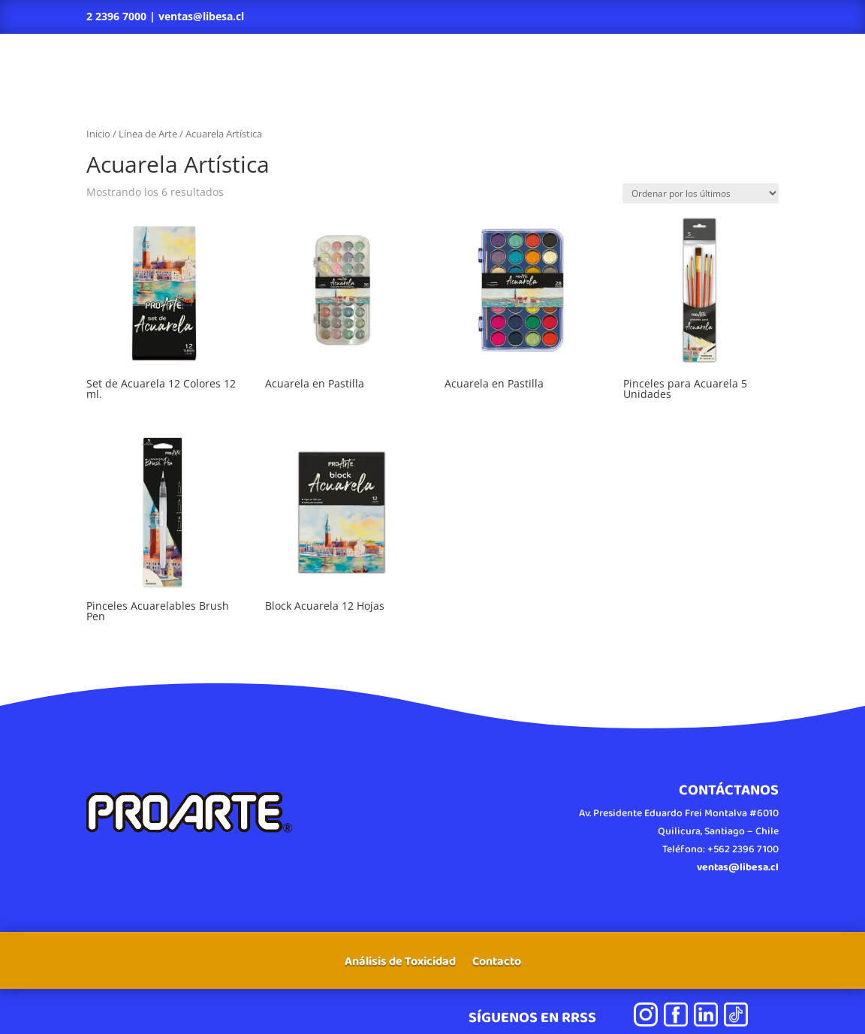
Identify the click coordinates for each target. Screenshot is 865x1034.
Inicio (98, 133)
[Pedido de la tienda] (700, 193)
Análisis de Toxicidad (400, 964)
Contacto (496, 964)
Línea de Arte (148, 133)
